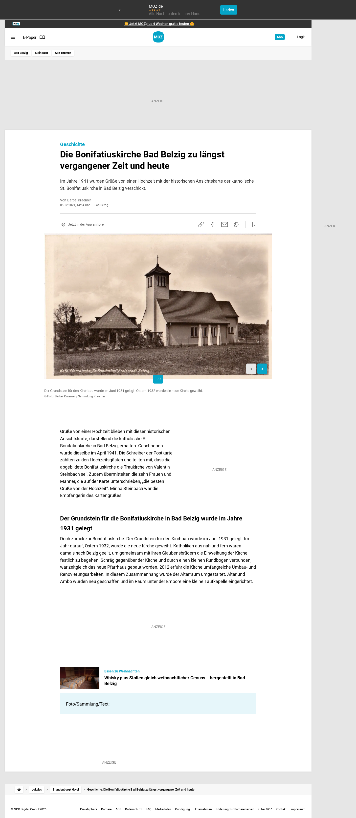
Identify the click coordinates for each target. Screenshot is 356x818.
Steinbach (41, 53)
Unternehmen (203, 809)
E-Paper (34, 37)
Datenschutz (133, 809)
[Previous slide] (251, 369)
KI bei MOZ (265, 809)
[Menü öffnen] (13, 37)
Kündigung (182, 809)
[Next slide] (262, 369)
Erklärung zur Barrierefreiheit (235, 809)
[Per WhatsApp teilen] (236, 224)
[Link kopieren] (201, 224)
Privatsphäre (88, 809)
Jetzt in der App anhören (87, 224)
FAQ (148, 809)
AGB (118, 809)
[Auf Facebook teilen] (213, 224)
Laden (228, 10)
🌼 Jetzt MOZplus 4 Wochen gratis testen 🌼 (159, 24)
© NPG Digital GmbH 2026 (28, 809)
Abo (280, 37)
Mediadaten (163, 809)
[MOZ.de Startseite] (158, 37)
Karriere (106, 809)
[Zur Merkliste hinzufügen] (252, 224)
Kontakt (281, 809)
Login (301, 37)
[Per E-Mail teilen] (224, 224)
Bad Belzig (21, 53)
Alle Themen (63, 53)
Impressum (298, 809)
